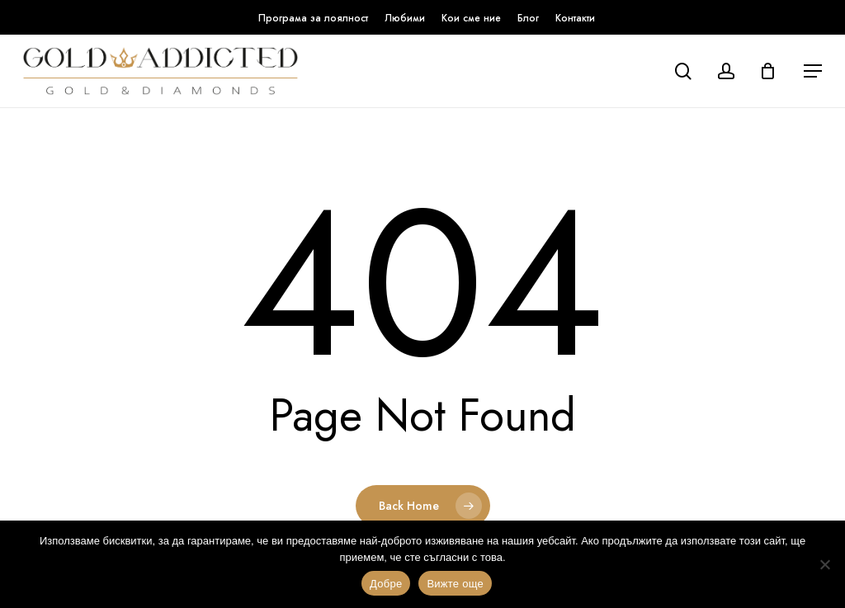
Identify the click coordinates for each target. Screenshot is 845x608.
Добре (386, 583)
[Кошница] (771, 71)
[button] (813, 71)
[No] (824, 564)
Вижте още (455, 583)
